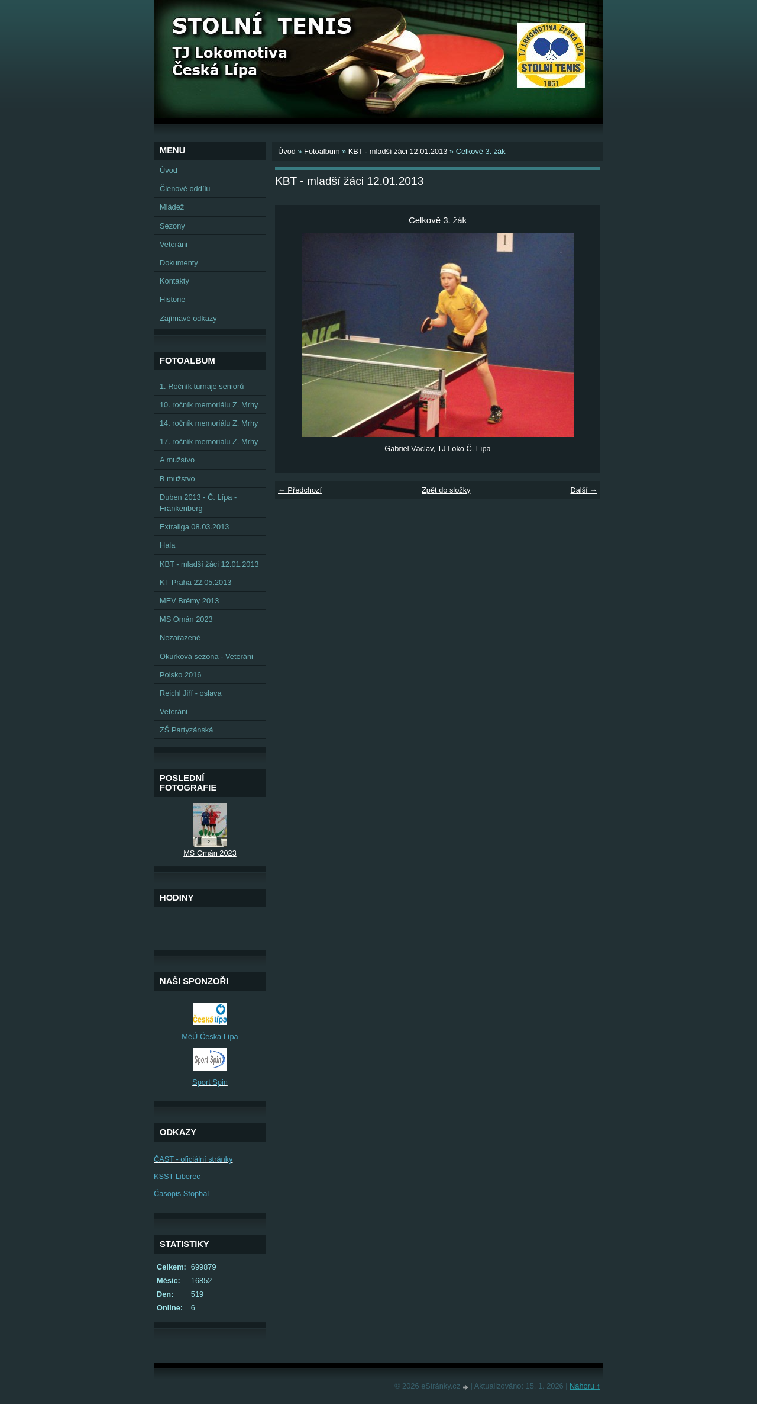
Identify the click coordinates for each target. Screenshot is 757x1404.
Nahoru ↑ (585, 1385)
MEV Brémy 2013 (189, 600)
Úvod (287, 151)
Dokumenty (179, 262)
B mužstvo (177, 478)
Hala (167, 545)
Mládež (172, 207)
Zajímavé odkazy (188, 318)
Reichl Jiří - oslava (191, 693)
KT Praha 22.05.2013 (195, 582)
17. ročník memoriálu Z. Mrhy (209, 441)
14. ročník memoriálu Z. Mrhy (209, 423)
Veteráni (173, 244)
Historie (172, 299)
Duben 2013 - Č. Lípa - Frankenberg (198, 503)
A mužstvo (177, 459)
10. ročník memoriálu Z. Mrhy (209, 404)
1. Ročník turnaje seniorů (202, 386)
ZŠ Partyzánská (186, 729)
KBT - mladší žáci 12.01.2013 (398, 151)
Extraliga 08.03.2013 (194, 526)
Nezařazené (180, 637)
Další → (583, 490)
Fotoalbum (321, 151)
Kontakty (174, 281)
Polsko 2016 (180, 674)
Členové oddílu (185, 188)
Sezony (172, 225)
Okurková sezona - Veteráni (206, 656)
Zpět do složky (446, 490)
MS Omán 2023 (186, 619)
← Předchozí (300, 490)
